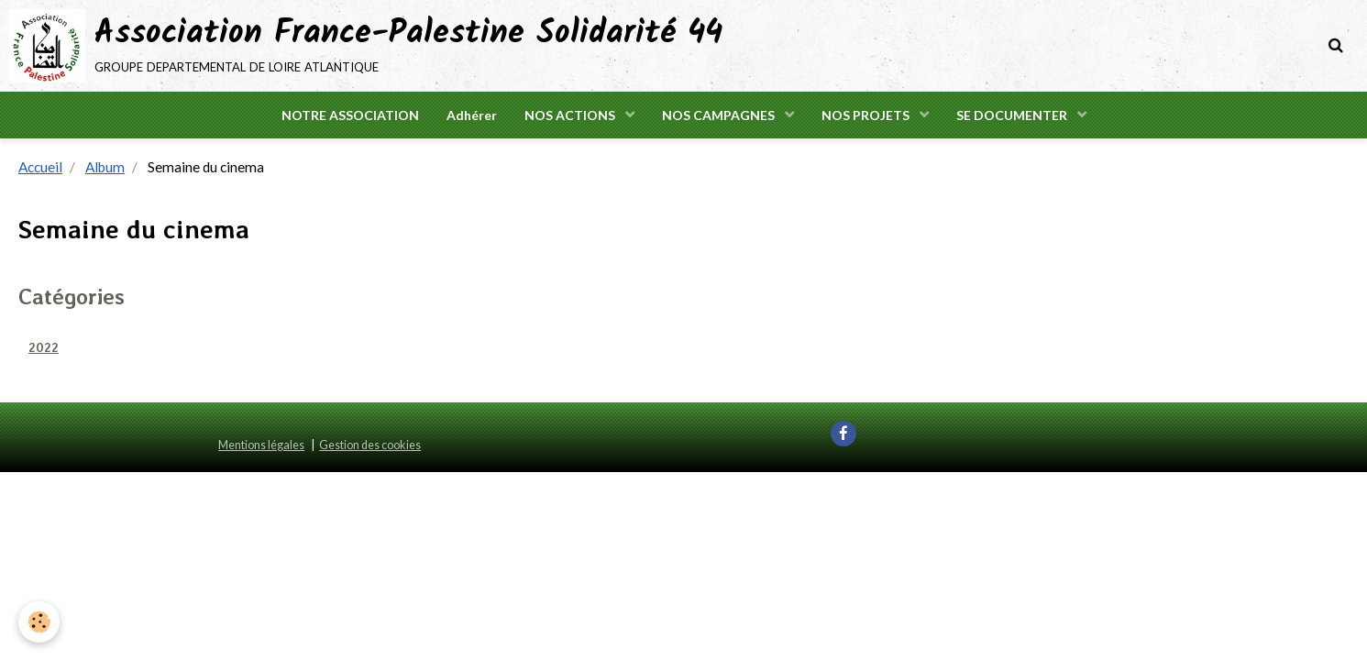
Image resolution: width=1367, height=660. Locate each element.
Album (105, 167)
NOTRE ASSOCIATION (350, 115)
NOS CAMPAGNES (719, 115)
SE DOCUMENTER (1013, 115)
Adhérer (471, 115)
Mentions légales (261, 445)
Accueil (40, 167)
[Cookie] (39, 622)
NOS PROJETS (866, 115)
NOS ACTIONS (571, 115)
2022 (43, 347)
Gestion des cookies (370, 445)
